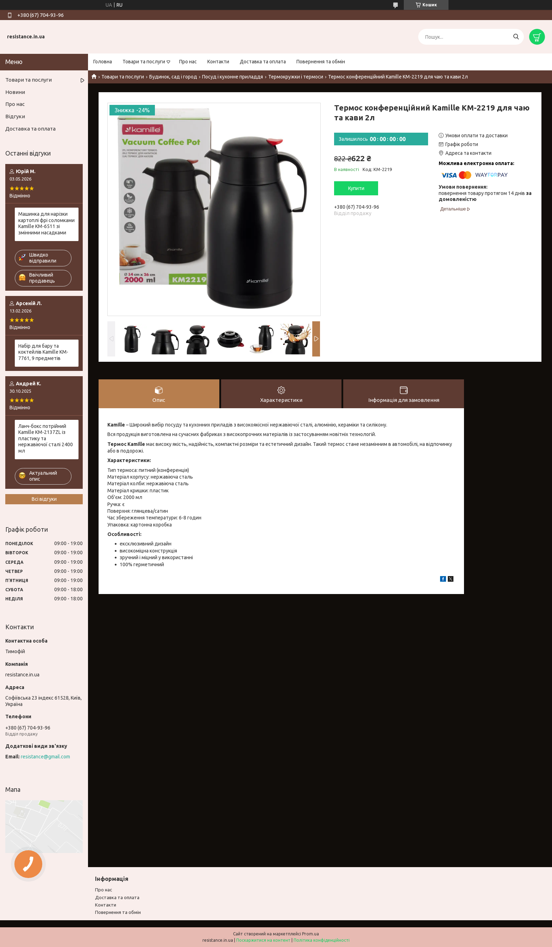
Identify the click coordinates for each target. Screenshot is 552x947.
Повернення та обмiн (118, 912)
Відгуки (15, 116)
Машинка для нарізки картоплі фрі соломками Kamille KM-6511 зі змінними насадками (46, 223)
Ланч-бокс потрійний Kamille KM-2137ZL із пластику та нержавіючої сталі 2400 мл (45, 438)
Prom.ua (310, 934)
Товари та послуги (144, 61)
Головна (102, 61)
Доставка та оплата (263, 61)
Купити (356, 188)
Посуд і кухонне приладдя (232, 77)
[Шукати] (516, 37)
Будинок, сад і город (173, 77)
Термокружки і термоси (295, 77)
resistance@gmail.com (45, 756)
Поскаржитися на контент (263, 940)
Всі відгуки (44, 499)
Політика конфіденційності (322, 940)
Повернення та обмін (320, 61)
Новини (15, 92)
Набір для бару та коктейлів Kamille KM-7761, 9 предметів (43, 352)
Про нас (188, 61)
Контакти (218, 61)
